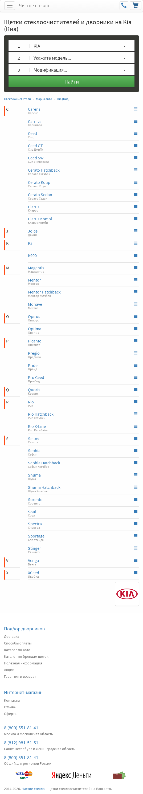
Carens (34, 109)
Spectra (35, 523)
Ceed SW (36, 157)
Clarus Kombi (40, 218)
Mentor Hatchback (44, 292)
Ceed (32, 133)
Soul (32, 511)
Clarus (33, 206)
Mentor (34, 280)
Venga (33, 560)
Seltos (33, 438)
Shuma (34, 475)
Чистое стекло (34, 5)
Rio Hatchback (41, 414)
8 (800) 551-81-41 (21, 728)
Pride (33, 365)
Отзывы (10, 707)
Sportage (36, 536)
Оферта (10, 713)
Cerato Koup (39, 182)
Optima (34, 328)
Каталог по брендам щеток (26, 656)
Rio (31, 401)
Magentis (36, 267)
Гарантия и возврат (20, 676)
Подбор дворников (24, 629)
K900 (32, 255)
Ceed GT (35, 145)
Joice (33, 231)
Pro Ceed (36, 377)
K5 (30, 243)
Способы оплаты (17, 643)
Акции (9, 669)
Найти (71, 81)
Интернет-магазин (23, 692)
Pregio (34, 353)
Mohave (35, 304)
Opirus (34, 316)
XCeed (33, 572)
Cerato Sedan (40, 194)
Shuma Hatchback (44, 487)
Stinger (34, 548)
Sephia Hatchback (44, 462)
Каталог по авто (17, 649)
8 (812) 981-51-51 (21, 742)
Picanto (35, 341)
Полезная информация (23, 663)
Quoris (34, 389)
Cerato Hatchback (44, 170)
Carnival (35, 121)
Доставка (11, 636)
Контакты (12, 700)
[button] (71, 46)
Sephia (34, 450)
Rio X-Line (37, 426)
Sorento (35, 499)
